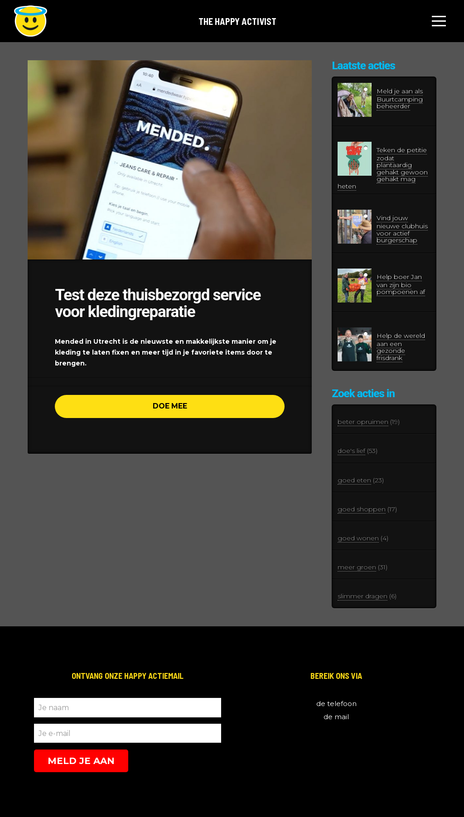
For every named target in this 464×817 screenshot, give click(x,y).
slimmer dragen (362, 596)
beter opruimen (363, 422)
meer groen (357, 567)
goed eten (354, 480)
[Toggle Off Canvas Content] (439, 21)
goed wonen (358, 538)
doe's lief (351, 451)
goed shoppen (362, 509)
